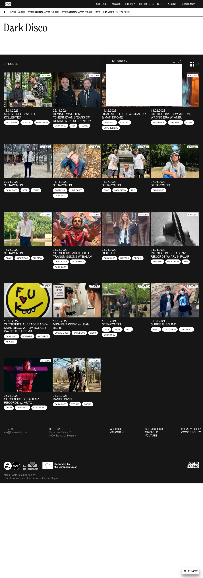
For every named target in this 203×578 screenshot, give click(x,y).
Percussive (61, 261)
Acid (133, 190)
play (144, 85)
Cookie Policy (191, 432)
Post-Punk (60, 190)
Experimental (111, 128)
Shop (160, 4)
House (36, 190)
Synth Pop (43, 336)
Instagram (116, 432)
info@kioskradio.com (16, 432)
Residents (146, 4)
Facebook (116, 429)
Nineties (124, 258)
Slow (106, 190)
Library (130, 4)
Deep (25, 190)
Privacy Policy (191, 429)
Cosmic (87, 404)
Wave (128, 329)
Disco (93, 333)
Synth (189, 122)
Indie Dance (159, 122)
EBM (73, 125)
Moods (116, 4)
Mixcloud (151, 432)
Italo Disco (170, 329)
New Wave (27, 336)
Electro (26, 122)
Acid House (11, 122)
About (172, 4)
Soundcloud (154, 429)
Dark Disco (42, 122)
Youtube (151, 435)
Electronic (39, 407)
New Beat (157, 261)
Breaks (138, 258)
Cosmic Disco (62, 333)
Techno (84, 125)
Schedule (101, 4)
